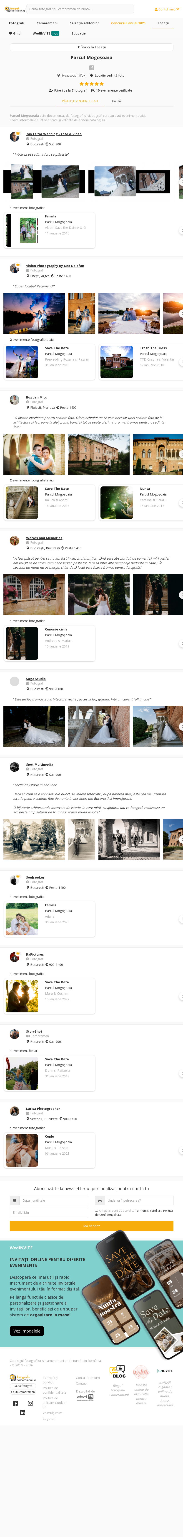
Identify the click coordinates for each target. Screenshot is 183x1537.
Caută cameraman (23, 1392)
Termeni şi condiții (147, 1211)
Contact (82, 1383)
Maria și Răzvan (56, 1148)
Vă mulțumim (52, 1413)
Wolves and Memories (44, 538)
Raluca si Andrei (56, 500)
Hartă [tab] (116, 101)
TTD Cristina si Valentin (157, 359)
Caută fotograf (22, 1386)
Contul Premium (88, 1377)
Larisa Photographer (43, 1108)
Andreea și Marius (58, 640)
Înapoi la (91, 47)
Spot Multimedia (39, 764)
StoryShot (34, 1031)
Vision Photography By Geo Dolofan (55, 266)
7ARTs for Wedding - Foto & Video (54, 134)
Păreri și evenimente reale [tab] (80, 101)
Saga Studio (36, 679)
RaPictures (35, 954)
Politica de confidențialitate (54, 1390)
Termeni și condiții (50, 1379)
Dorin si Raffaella (57, 1070)
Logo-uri (49, 1418)
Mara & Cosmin (56, 993)
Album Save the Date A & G (65, 227)
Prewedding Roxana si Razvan (67, 359)
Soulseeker (35, 877)
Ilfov (82, 75)
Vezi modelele (26, 1331)
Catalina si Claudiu (153, 500)
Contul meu (167, 9)
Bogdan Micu (36, 397)
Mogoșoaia (69, 75)
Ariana (49, 916)
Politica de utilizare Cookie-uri (54, 1402)
